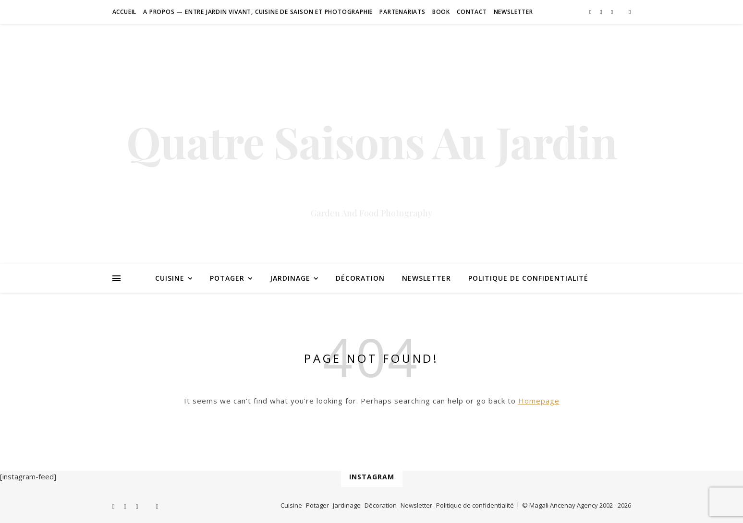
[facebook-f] (591, 12)
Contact (472, 12)
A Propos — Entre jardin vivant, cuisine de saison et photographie (258, 12)
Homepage (539, 400)
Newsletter (513, 12)
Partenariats (402, 12)
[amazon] (630, 12)
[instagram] (612, 12)
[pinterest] (601, 12)
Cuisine (169, 278)
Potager (227, 278)
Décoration (360, 278)
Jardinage (290, 278)
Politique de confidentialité (528, 278)
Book (441, 12)
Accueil (124, 12)
